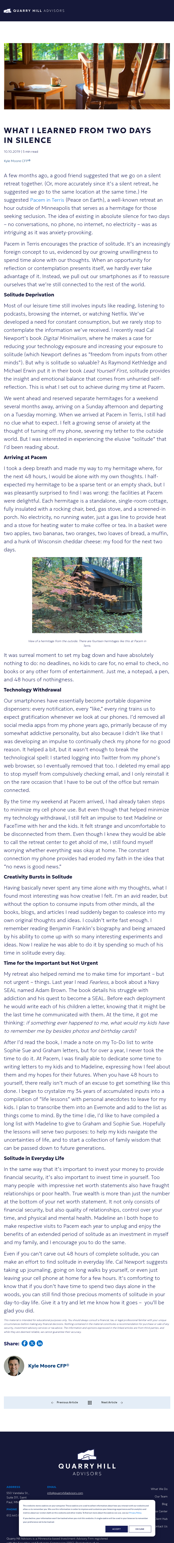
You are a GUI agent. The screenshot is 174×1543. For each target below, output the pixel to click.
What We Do (159, 1489)
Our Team (161, 1496)
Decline (140, 1529)
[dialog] (87, 1518)
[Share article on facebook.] (25, 1345)
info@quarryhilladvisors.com (65, 1493)
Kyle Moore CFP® (17, 161)
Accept (116, 1529)
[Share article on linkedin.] (40, 1345)
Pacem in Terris (48, 200)
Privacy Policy (135, 1512)
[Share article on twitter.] (32, 1345)
